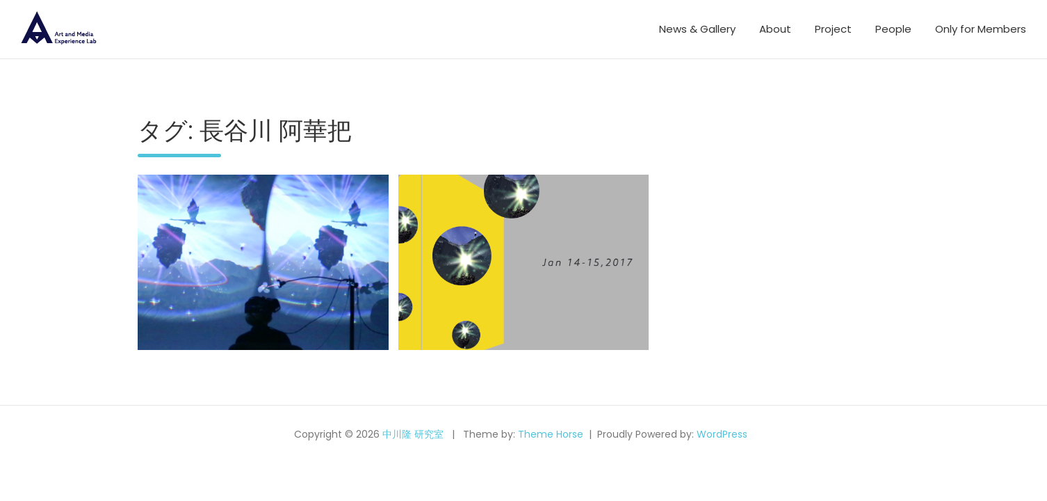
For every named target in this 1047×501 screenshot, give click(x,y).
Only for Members (980, 29)
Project (833, 29)
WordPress (722, 434)
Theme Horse (550, 434)
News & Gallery (697, 29)
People (893, 29)
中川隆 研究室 (413, 434)
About (775, 29)
